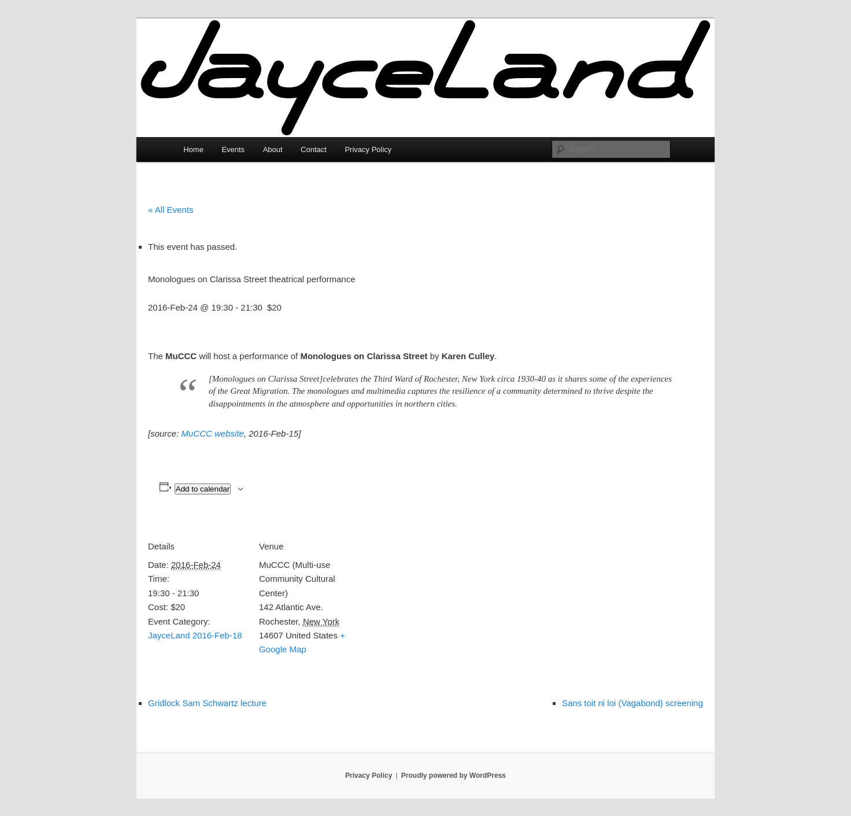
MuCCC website (213, 433)
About (273, 149)
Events (233, 149)
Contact (314, 149)
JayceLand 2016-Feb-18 (195, 635)
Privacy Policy (368, 149)
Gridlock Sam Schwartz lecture (207, 703)
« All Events (170, 210)
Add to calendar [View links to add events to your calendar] (203, 489)
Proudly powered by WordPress (453, 775)
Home (193, 149)
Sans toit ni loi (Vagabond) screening (632, 703)
